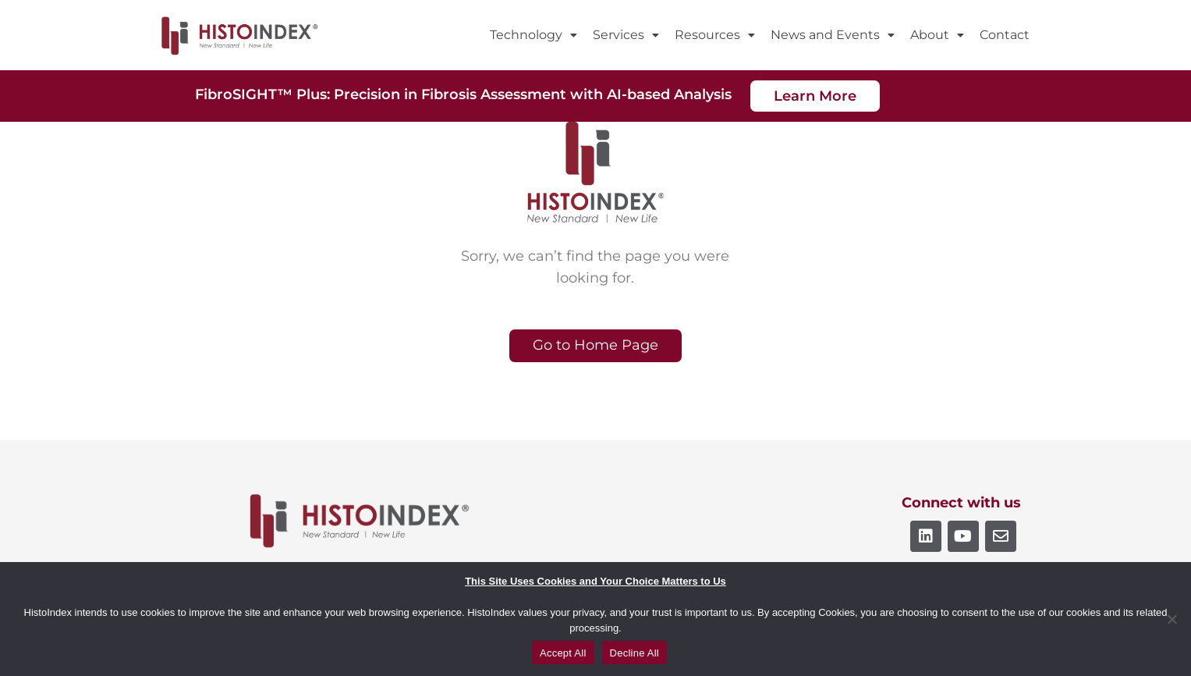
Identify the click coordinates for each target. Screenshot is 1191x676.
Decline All (634, 653)
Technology (533, 34)
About (937, 34)
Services (626, 34)
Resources (715, 34)
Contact (1005, 34)
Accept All (563, 653)
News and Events (833, 34)
